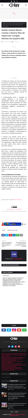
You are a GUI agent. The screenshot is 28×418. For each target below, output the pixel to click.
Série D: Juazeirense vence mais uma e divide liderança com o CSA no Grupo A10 (17, 405)
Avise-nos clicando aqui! (18, 199)
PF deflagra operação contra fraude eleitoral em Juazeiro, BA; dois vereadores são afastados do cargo (17, 386)
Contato (16, 411)
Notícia (10, 23)
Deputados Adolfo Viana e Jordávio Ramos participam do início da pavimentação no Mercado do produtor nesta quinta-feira (13, 365)
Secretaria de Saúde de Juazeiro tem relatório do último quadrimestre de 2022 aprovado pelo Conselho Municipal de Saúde (13, 359)
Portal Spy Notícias (7, 41)
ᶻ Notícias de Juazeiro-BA (12, 230)
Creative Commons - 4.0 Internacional (15, 209)
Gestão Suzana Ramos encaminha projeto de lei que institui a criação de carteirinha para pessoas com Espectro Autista (14, 355)
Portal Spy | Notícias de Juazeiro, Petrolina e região (17, 415)
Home (12, 411)
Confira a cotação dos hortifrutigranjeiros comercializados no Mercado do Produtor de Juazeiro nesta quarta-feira (12, 369)
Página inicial (5, 23)
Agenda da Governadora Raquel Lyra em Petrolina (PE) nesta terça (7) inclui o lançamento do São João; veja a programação (17, 395)
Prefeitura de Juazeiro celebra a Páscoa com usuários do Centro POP (12, 362)
